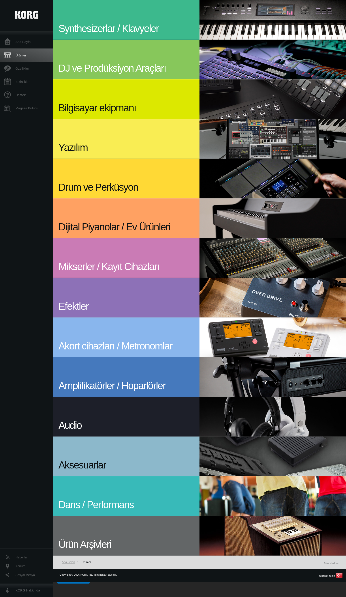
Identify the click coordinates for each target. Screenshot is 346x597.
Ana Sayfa (23, 42)
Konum (20, 566)
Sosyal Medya (25, 575)
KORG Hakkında (27, 590)
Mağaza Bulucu (26, 108)
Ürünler (20, 55)
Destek (20, 95)
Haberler (21, 557)
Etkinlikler (22, 82)
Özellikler (22, 68)
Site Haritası (331, 563)
